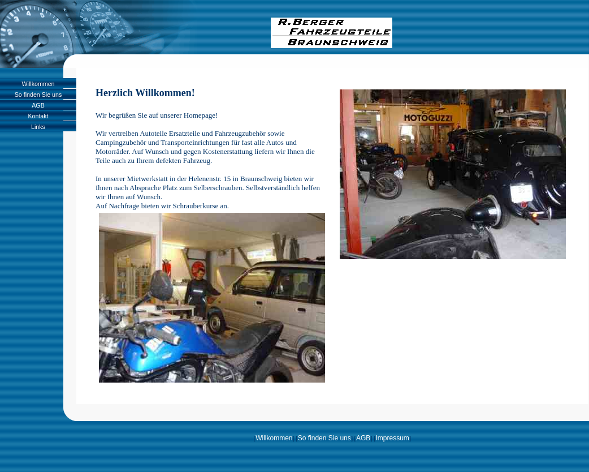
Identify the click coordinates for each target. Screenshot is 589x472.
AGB (38, 105)
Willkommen (37, 83)
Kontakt (38, 116)
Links (38, 126)
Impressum (392, 438)
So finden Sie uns (38, 94)
